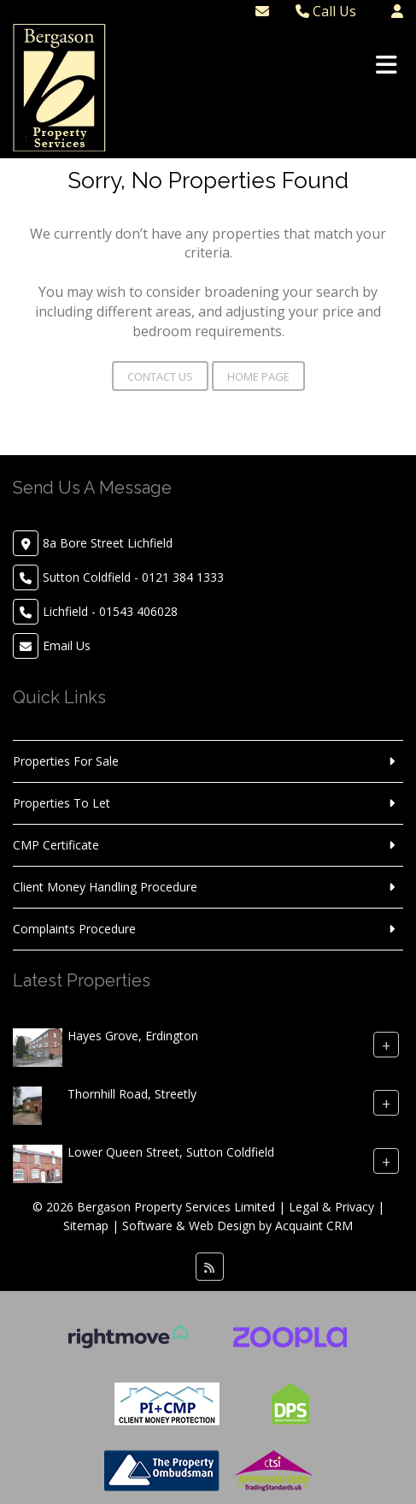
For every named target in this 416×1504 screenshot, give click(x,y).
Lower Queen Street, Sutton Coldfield (170, 1152)
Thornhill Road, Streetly (131, 1094)
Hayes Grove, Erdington (132, 1035)
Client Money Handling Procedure (105, 887)
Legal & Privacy (331, 1207)
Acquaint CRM (314, 1225)
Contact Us (160, 376)
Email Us (67, 645)
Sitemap (85, 1225)
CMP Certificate (56, 845)
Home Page (258, 376)
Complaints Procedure (74, 929)
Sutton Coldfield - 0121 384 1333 (133, 577)
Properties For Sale (66, 761)
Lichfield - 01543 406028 (110, 611)
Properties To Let (61, 803)
